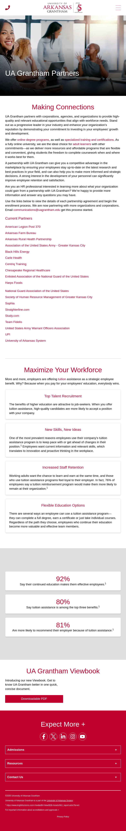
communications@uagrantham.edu (37, 210)
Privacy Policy (63, 817)
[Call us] (7, 7)
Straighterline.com (17, 309)
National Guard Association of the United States (37, 291)
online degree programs (33, 139)
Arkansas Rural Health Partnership (28, 239)
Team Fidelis (13, 322)
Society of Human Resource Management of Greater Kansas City (48, 297)
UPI (7, 334)
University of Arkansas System (25, 340)
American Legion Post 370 (22, 226)
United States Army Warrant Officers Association (37, 328)
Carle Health (13, 257)
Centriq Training (15, 264)
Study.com (12, 315)
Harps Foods (13, 282)
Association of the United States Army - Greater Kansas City (45, 245)
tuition (62, 379)
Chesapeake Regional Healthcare (27, 270)
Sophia (10, 303)
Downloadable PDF (34, 698)
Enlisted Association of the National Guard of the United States (47, 276)
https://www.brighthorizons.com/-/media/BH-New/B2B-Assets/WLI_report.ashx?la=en (42, 805)
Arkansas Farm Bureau (20, 233)
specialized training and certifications (89, 139)
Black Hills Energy (17, 251)
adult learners (82, 144)
